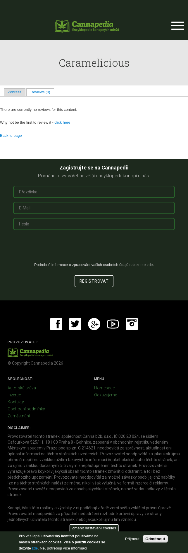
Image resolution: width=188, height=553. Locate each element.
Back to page (11, 135)
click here (62, 122)
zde (35, 548)
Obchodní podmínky (26, 409)
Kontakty (16, 402)
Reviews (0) (42, 92)
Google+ (94, 324)
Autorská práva (22, 388)
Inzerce (14, 395)
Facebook (56, 324)
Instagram (132, 324)
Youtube (113, 324)
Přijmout (132, 539)
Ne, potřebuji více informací (63, 548)
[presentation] (94, 248)
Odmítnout (155, 539)
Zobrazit (14, 92)
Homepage (104, 388)
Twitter (75, 324)
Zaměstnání (19, 416)
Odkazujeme (105, 395)
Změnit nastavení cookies (94, 528)
